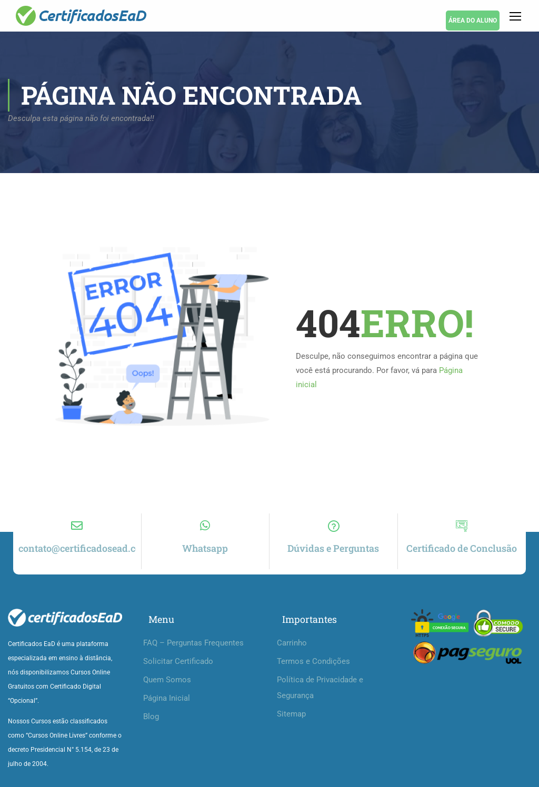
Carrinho (292, 643)
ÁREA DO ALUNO (472, 20)
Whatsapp (205, 548)
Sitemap (291, 714)
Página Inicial (166, 698)
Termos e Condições (313, 661)
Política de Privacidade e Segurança (320, 687)
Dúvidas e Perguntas (333, 548)
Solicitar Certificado (178, 661)
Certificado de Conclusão (461, 548)
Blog (151, 716)
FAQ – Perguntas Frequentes (193, 643)
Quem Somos (167, 679)
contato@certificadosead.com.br (90, 548)
